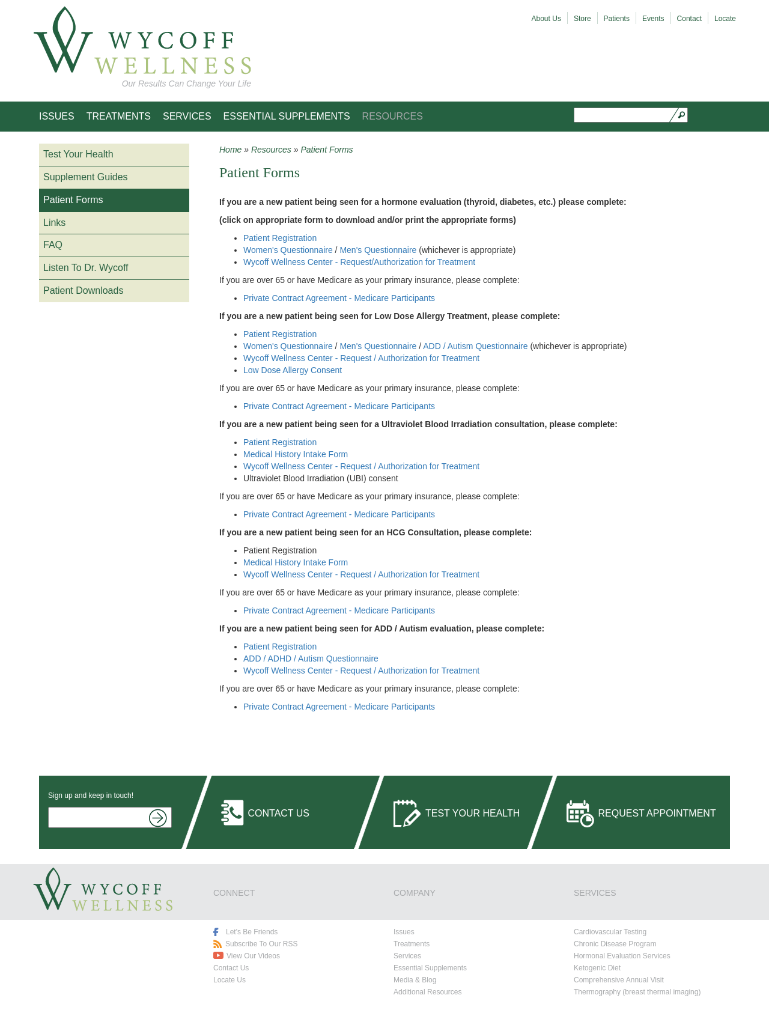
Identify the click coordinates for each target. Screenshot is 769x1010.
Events (653, 18)
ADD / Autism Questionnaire (475, 346)
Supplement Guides (85, 177)
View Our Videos (253, 956)
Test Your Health (78, 154)
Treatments (119, 116)
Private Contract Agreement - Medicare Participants (339, 298)
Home (230, 149)
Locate (725, 18)
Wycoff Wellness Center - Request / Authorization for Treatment (361, 358)
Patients (617, 18)
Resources (392, 116)
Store (582, 18)
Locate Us (229, 980)
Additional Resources (427, 992)
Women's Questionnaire (288, 250)
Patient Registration (280, 238)
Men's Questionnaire (377, 250)
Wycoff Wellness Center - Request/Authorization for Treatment (359, 262)
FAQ (52, 245)
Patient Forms (73, 200)
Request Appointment (657, 813)
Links (54, 223)
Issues (56, 116)
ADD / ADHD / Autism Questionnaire (310, 658)
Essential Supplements (286, 116)
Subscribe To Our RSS (261, 944)
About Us (546, 18)
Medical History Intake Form (295, 454)
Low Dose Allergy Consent (292, 370)
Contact (689, 18)
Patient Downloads (83, 290)
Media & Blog (415, 980)
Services (187, 116)
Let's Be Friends (252, 932)
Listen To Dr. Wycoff (86, 268)
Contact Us (279, 813)
